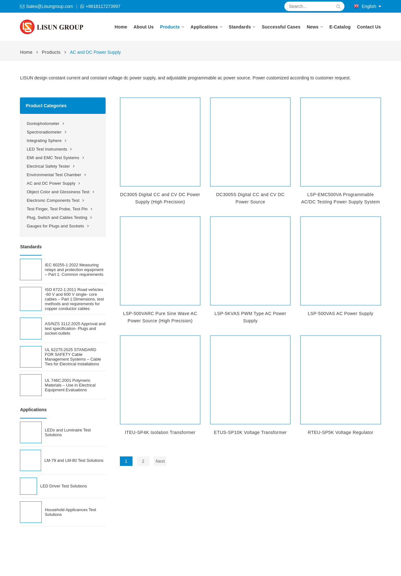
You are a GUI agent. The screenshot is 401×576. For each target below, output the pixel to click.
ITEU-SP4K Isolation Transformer (160, 432)
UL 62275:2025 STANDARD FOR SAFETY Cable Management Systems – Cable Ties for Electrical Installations (73, 356)
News (312, 26)
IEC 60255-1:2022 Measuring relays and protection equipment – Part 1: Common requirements (74, 270)
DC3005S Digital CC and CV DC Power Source (250, 198)
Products (170, 26)
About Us (143, 26)
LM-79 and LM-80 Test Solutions (73, 460)
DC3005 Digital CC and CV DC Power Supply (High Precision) (160, 198)
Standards (240, 26)
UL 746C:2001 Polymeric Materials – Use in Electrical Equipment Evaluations (70, 385)
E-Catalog (340, 26)
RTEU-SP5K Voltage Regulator (340, 432)
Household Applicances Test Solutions (70, 512)
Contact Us (369, 26)
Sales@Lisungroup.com (49, 6)
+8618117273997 (103, 6)
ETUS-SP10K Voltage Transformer (250, 432)
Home (121, 26)
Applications (204, 26)
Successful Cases (281, 26)
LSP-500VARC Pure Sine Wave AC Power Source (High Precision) (160, 317)
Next (160, 461)
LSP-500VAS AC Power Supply (340, 313)
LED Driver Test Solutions (63, 486)
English (365, 6)
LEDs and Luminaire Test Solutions (68, 432)
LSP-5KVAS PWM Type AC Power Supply (250, 317)
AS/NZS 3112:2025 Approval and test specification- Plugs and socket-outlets (75, 328)
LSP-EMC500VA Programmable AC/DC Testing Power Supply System (340, 198)
